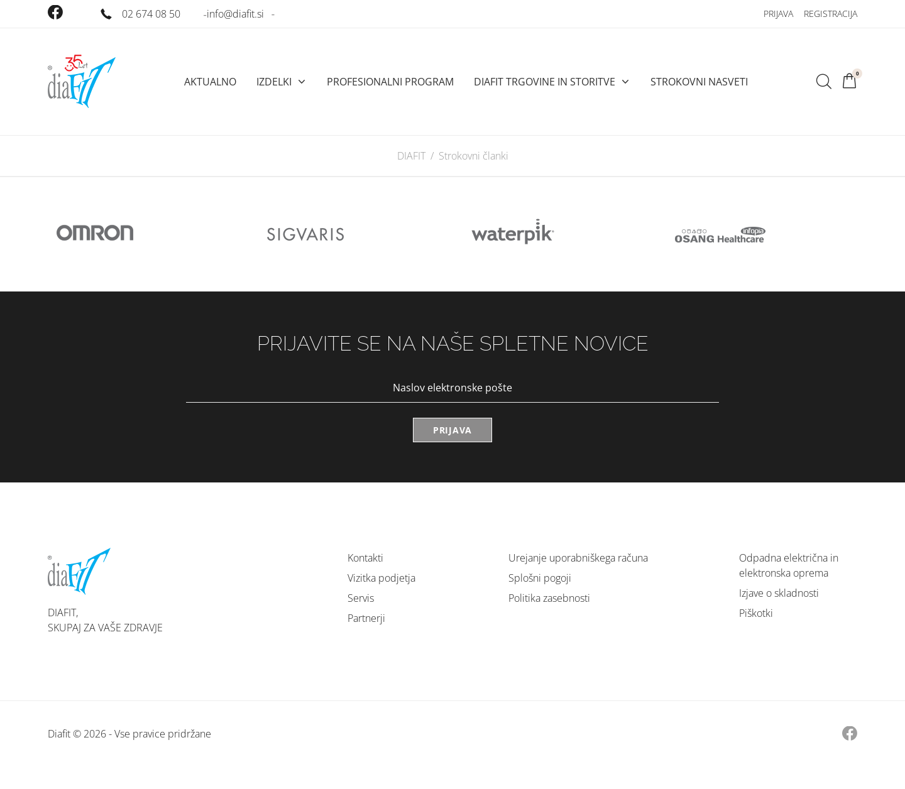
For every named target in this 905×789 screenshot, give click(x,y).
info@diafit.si (235, 14)
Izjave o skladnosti (779, 593)
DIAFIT (411, 156)
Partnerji (366, 618)
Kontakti (365, 558)
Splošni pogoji (539, 578)
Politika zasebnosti (549, 598)
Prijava (778, 13)
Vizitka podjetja (381, 578)
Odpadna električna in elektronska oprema (788, 565)
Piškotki (756, 613)
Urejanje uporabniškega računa (578, 558)
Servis (361, 598)
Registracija (830, 13)
